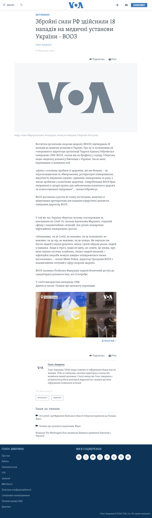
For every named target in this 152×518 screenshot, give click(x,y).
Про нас (6, 456)
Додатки (6, 507)
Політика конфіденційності (16, 490)
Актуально (43, 15)
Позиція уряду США (12, 501)
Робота (5, 461)
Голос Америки (44, 45)
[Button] (97, 59)
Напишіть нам (9, 467)
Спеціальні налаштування (16, 495)
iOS (3, 473)
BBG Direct (7, 484)
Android (6, 478)
